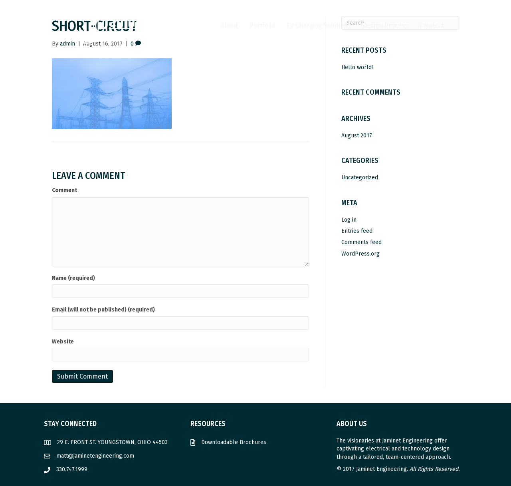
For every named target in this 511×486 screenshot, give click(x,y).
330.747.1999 (71, 469)
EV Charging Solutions (319, 25)
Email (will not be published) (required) (103, 309)
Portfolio (262, 25)
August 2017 (356, 135)
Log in (349, 219)
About (229, 25)
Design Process (385, 25)
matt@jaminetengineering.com (95, 455)
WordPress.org (360, 253)
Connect (432, 25)
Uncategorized (359, 177)
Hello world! (357, 67)
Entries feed (356, 231)
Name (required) (73, 278)
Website (63, 341)
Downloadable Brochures (233, 442)
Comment (64, 190)
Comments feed (361, 242)
